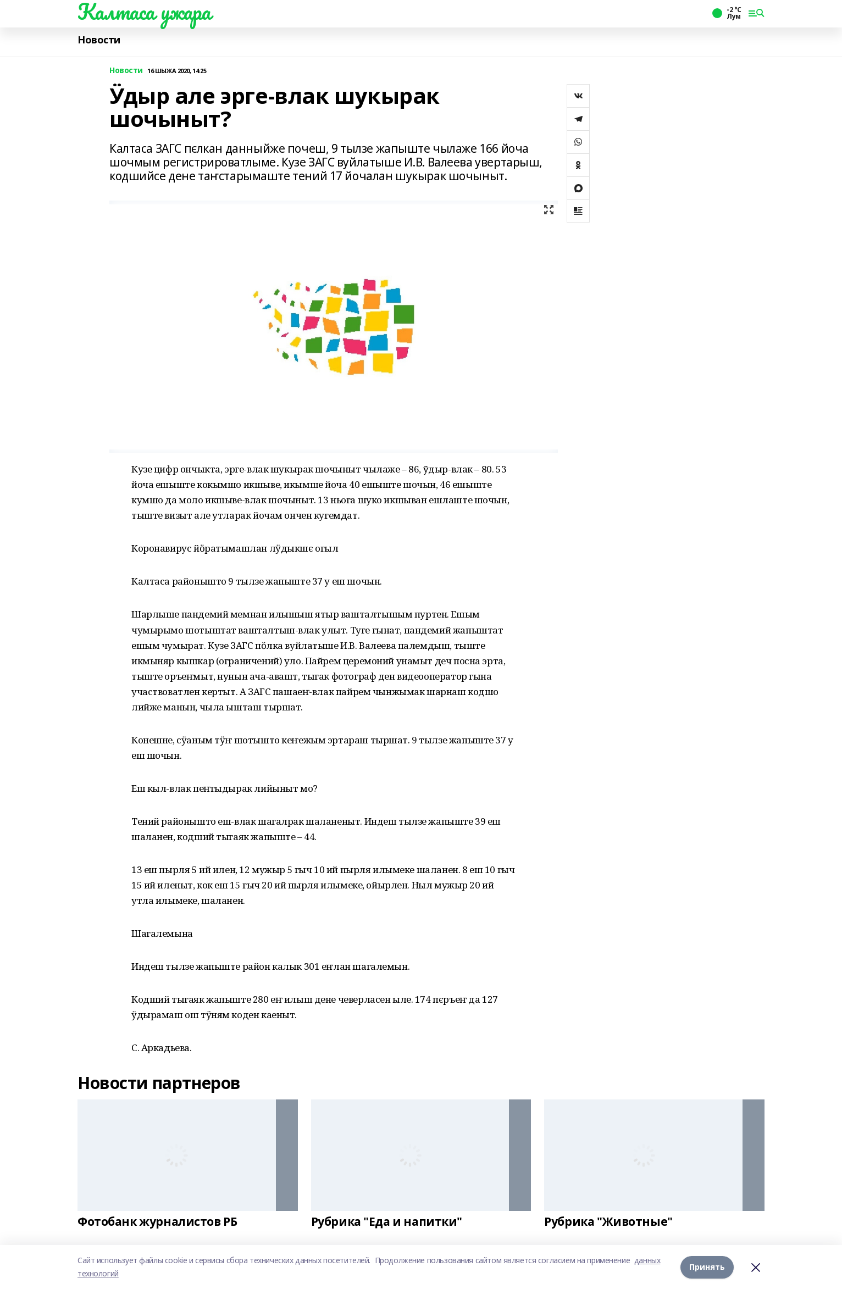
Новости (98, 40)
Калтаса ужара (144, 11)
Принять (707, 1267)
